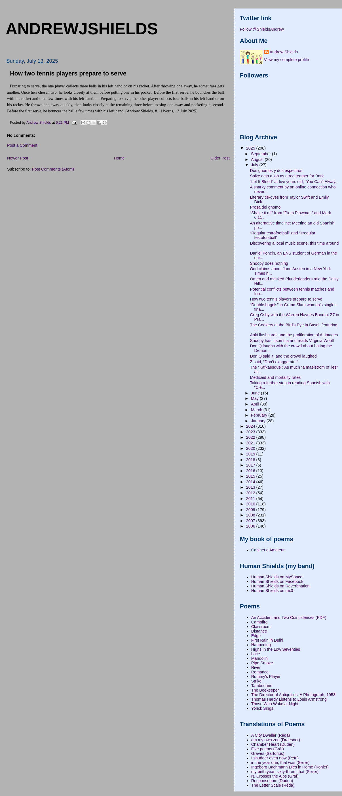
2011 (251, 498)
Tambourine (262, 685)
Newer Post (17, 158)
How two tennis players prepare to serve (286, 299)
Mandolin (259, 658)
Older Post (220, 158)
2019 (251, 454)
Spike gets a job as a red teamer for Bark (287, 176)
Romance (260, 672)
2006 (251, 526)
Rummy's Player (266, 676)
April (255, 404)
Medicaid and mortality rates (275, 377)
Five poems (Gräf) (267, 749)
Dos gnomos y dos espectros (276, 170)
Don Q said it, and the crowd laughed (283, 356)
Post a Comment (22, 145)
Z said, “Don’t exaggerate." (274, 362)
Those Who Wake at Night (274, 704)
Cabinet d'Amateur (268, 550)
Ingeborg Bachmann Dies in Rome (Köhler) (290, 767)
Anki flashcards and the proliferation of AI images (294, 335)
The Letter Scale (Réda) (273, 785)
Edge (256, 635)
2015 (251, 476)
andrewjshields (82, 29)
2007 (251, 520)
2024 (251, 426)
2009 (251, 509)
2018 (251, 459)
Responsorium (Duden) (272, 780)
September (261, 154)
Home (119, 158)
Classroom (261, 626)
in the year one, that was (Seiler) (280, 762)
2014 (251, 482)
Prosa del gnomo (265, 207)
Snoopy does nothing (269, 263)
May (255, 398)
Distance (259, 631)
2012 (251, 493)
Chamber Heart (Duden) (273, 744)
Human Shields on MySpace (276, 577)
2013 (251, 487)
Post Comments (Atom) (53, 169)
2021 (251, 443)
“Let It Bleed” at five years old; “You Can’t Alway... (294, 181)
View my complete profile (286, 59)
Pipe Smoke (262, 663)
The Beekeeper (265, 690)
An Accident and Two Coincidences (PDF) (288, 617)
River (256, 667)
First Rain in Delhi (267, 640)
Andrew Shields (284, 52)
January (259, 421)
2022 (251, 437)
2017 (251, 465)
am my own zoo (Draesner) (275, 740)
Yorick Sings (262, 708)
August (258, 159)
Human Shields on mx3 (272, 590)
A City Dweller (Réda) (270, 735)
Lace (255, 654)
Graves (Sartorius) (267, 753)
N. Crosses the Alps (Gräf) (275, 776)
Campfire (259, 622)
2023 (251, 432)
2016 (251, 471)
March (257, 410)
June (256, 393)
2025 (251, 148)
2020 (251, 448)
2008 (251, 515)
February (259, 415)
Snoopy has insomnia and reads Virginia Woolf (292, 340)
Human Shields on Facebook (277, 581)
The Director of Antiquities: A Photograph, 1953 (293, 694)
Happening (261, 644)
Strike (256, 681)
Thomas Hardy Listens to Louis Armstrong (289, 699)
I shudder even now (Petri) (275, 758)
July (255, 165)
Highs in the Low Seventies (275, 649)
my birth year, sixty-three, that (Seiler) (285, 771)
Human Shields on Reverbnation (280, 586)
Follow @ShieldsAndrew (262, 29)
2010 (251, 504)
